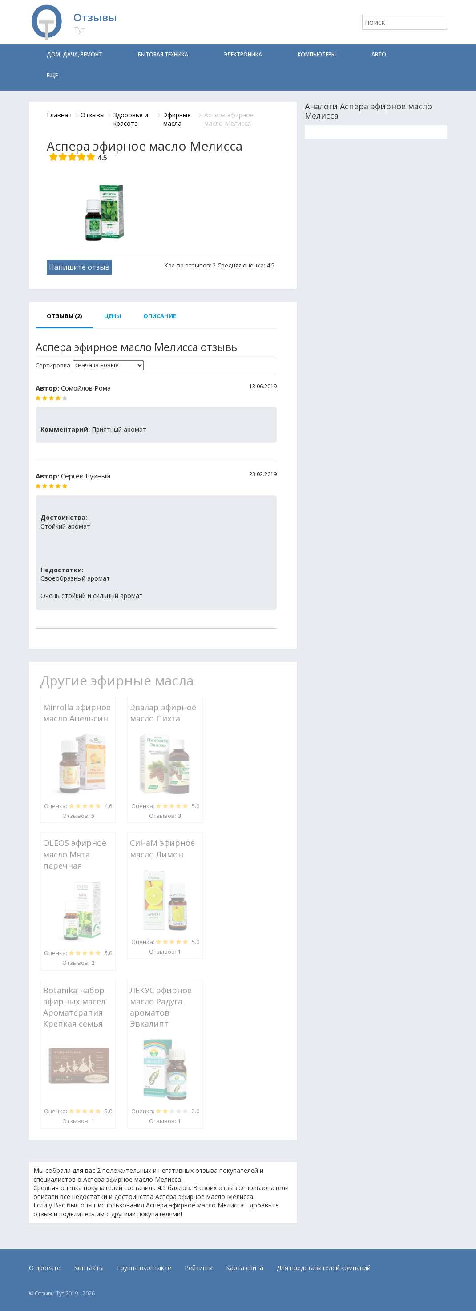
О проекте (45, 1267)
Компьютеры (317, 54)
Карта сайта (244, 1267)
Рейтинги (199, 1267)
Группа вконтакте (144, 1267)
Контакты (89, 1267)
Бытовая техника (163, 54)
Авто (378, 54)
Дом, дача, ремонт (74, 54)
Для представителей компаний (324, 1267)
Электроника (243, 54)
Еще (52, 75)
